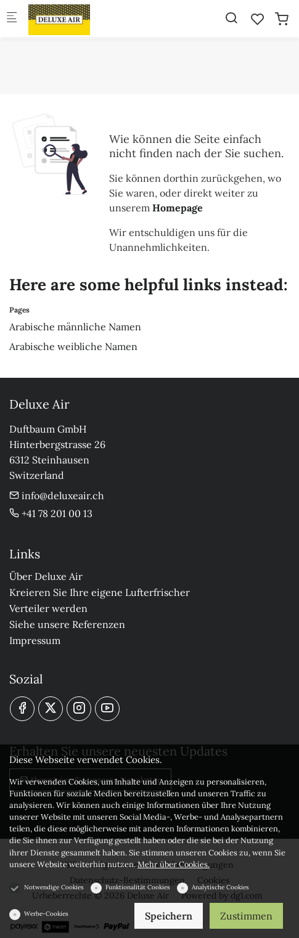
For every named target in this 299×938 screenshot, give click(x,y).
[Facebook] (22, 708)
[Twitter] (50, 708)
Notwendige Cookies (54, 887)
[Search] (231, 17)
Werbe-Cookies (46, 914)
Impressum (34, 640)
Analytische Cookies (220, 887)
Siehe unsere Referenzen (67, 624)
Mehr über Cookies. (173, 864)
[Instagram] (79, 708)
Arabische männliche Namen (75, 326)
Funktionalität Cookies (137, 887)
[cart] (281, 19)
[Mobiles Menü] (11, 19)
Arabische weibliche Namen (73, 346)
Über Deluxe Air (46, 576)
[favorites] (257, 19)
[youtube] (107, 708)
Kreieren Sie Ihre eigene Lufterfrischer (99, 592)
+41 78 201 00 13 (50, 513)
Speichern (168, 916)
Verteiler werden (48, 608)
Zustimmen (246, 916)
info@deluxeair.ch (56, 495)
